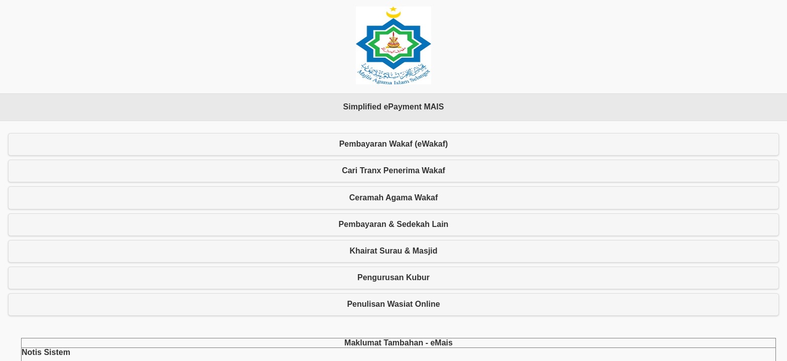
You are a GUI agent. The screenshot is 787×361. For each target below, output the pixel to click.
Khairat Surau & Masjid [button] (393, 251)
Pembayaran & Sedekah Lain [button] (394, 224)
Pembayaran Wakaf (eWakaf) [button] (393, 144)
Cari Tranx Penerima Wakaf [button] (393, 170)
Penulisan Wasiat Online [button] (393, 304)
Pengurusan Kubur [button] (393, 277)
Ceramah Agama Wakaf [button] (393, 197)
